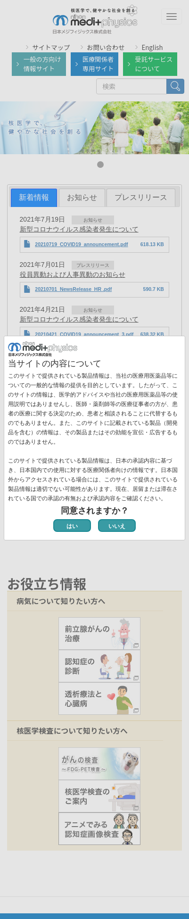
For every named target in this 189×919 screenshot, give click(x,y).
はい (72, 526)
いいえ (116, 526)
